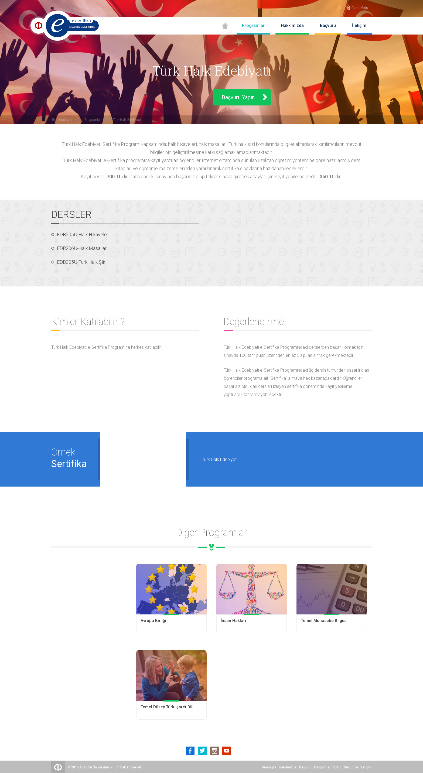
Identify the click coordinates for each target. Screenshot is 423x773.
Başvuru (328, 25)
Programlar (253, 25)
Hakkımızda (292, 25)
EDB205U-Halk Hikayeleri (83, 234)
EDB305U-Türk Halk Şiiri (82, 262)
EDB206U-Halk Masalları (82, 248)
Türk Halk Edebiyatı (127, 120)
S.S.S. (337, 766)
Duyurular (351, 766)
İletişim (359, 25)
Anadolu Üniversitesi (95, 766)
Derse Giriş (360, 8)
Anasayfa (65, 120)
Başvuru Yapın (238, 97)
